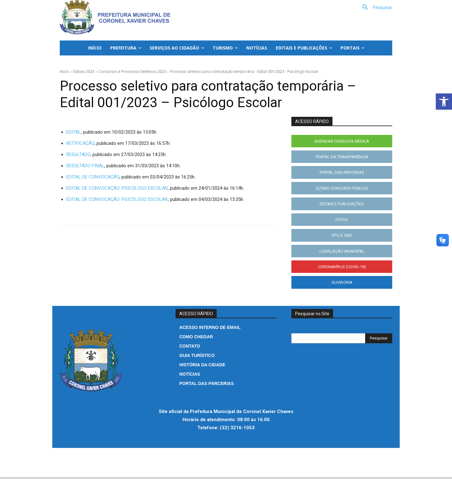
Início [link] (64, 71)
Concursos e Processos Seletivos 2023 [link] (132, 71)
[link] (444, 101)
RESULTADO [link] (78, 154)
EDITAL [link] (73, 132)
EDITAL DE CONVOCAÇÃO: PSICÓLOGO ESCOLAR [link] (117, 188)
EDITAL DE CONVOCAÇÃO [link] (92, 177)
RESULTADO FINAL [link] (85, 166)
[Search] (378, 340)
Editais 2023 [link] (83, 71)
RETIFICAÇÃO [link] (80, 143)
